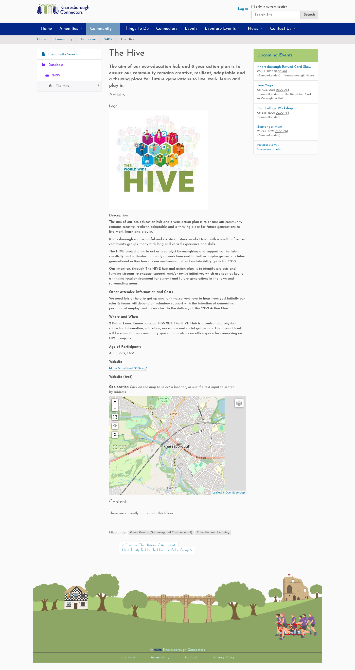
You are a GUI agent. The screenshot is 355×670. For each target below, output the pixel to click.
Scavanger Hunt (270, 127)
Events (191, 29)
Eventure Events (220, 29)
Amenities (68, 29)
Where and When (123, 317)
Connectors (166, 29)
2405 (108, 39)
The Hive (62, 86)
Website (115, 362)
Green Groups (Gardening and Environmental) (161, 532)
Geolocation (171, 389)
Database (88, 39)
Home (46, 29)
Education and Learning (213, 532)
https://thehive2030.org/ (128, 368)
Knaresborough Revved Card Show (284, 67)
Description (118, 215)
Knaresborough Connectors (184, 650)
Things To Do (136, 29)
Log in (243, 9)
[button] (82, 29)
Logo (113, 106)
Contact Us (280, 29)
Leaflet (217, 492)
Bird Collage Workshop (275, 108)
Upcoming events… (269, 149)
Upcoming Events (275, 55)
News (253, 29)
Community (101, 29)
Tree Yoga (265, 85)
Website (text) (121, 377)
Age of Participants (125, 347)
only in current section (271, 6)
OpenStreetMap (235, 492)
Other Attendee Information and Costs (141, 292)
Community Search (62, 54)
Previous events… (268, 144)
